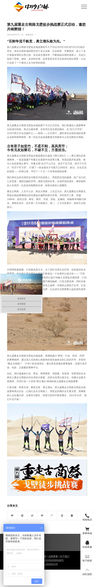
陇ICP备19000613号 (47, 564)
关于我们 (64, 556)
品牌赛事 (53, 556)
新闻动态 (29, 35)
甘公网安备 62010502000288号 (47, 560)
